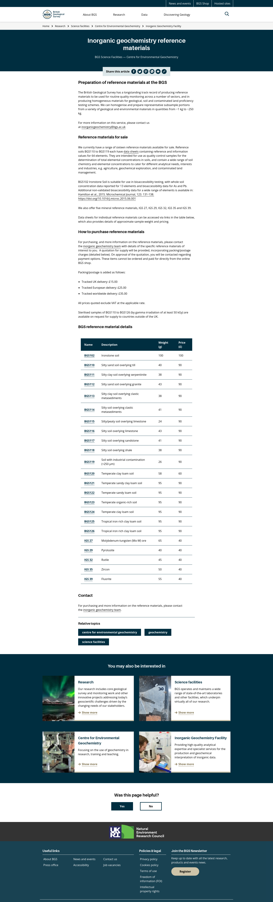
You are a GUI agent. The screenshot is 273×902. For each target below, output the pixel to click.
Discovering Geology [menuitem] (177, 15)
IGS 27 (88, 541)
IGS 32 (88, 560)
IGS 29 (88, 550)
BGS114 (89, 410)
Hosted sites (222, 3)
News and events (180, 3)
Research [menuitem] (119, 15)
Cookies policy (149, 865)
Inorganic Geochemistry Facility (163, 26)
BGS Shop (202, 3)
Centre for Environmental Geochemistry (117, 26)
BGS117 (89, 440)
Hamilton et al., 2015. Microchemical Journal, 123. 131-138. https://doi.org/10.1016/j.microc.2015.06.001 (116, 196)
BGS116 (89, 431)
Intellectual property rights (149, 889)
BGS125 (89, 521)
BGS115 (89, 421)
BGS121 (89, 483)
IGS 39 (88, 579)
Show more (89, 712)
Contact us (110, 859)
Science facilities (80, 26)
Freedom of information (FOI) (151, 879)
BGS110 (89, 365)
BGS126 (89, 531)
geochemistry (158, 632)
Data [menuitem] (144, 15)
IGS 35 (88, 569)
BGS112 (89, 384)
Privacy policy (148, 859)
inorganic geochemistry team (102, 246)
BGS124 (89, 512)
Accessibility (81, 865)
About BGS (50, 859)
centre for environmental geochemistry (109, 632)
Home (45, 26)
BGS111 (89, 375)
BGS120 (89, 473)
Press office (50, 865)
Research (60, 26)
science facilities (93, 642)
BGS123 (89, 502)
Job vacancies (111, 865)
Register (185, 871)
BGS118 (89, 450)
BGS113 (89, 396)
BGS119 (89, 462)
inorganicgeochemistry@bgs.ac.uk (103, 127)
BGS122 (89, 493)
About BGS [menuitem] (90, 15)
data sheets (131, 151)
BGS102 (89, 355)
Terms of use (148, 871)
